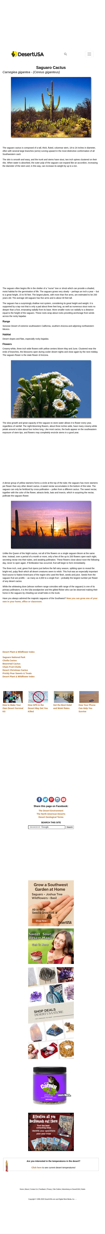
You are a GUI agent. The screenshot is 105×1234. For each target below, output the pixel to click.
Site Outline (57, 1189)
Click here (37, 1167)
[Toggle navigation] (89, 54)
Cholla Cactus (10, 660)
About (27, 1189)
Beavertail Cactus (12, 663)
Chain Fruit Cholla (12, 667)
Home (22, 1189)
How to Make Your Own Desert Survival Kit (13, 708)
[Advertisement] (52, 27)
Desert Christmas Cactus (15, 670)
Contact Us (34, 1189)
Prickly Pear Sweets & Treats (17, 673)
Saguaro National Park (14, 657)
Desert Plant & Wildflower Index (19, 652)
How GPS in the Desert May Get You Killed (38, 708)
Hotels (83, 1189)
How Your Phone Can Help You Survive (87, 708)
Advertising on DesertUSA (71, 1189)
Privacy (49, 1189)
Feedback (42, 1189)
